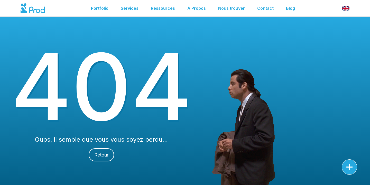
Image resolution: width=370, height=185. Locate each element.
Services (129, 8)
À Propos (196, 8)
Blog (290, 8)
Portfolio (99, 8)
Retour (101, 155)
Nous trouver (231, 8)
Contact (265, 8)
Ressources (163, 8)
